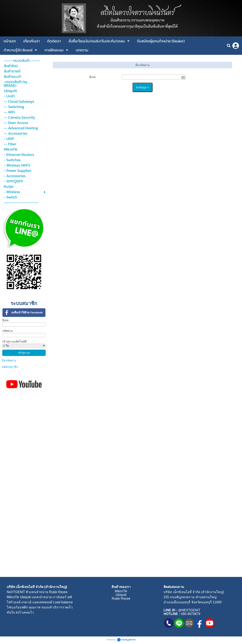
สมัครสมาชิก (10, 366)
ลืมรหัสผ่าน (9, 360)
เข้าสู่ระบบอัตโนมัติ (14, 341)
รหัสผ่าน (7, 330)
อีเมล (5, 320)
